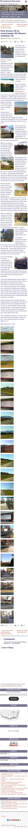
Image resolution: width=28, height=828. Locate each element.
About (18, 16)
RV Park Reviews (20, 12)
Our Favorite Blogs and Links (7, 766)
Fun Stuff (12, 12)
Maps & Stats (5, 16)
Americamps (18, 91)
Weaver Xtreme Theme (21, 826)
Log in (4, 816)
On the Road (17, 20)
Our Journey (5, 12)
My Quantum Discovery (10, 1)
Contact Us (12, 16)
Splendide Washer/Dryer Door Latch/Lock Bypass (14, 788)
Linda (18, 38)
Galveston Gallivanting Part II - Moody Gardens (13, 794)
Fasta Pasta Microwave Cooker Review (11, 782)
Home (3, 20)
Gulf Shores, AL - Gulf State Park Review (12, 792)
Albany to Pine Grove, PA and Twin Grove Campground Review (7, 26)
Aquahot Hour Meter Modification (10, 783)
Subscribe (14, 698)
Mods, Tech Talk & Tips (17, 14)
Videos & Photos (6, 14)
